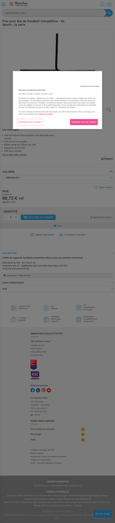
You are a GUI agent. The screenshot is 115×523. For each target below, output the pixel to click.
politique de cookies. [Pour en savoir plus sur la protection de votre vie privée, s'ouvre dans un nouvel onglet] (45, 114)
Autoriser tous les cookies (83, 122)
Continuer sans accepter (89, 86)
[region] (57, 100)
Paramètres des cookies (30, 122)
